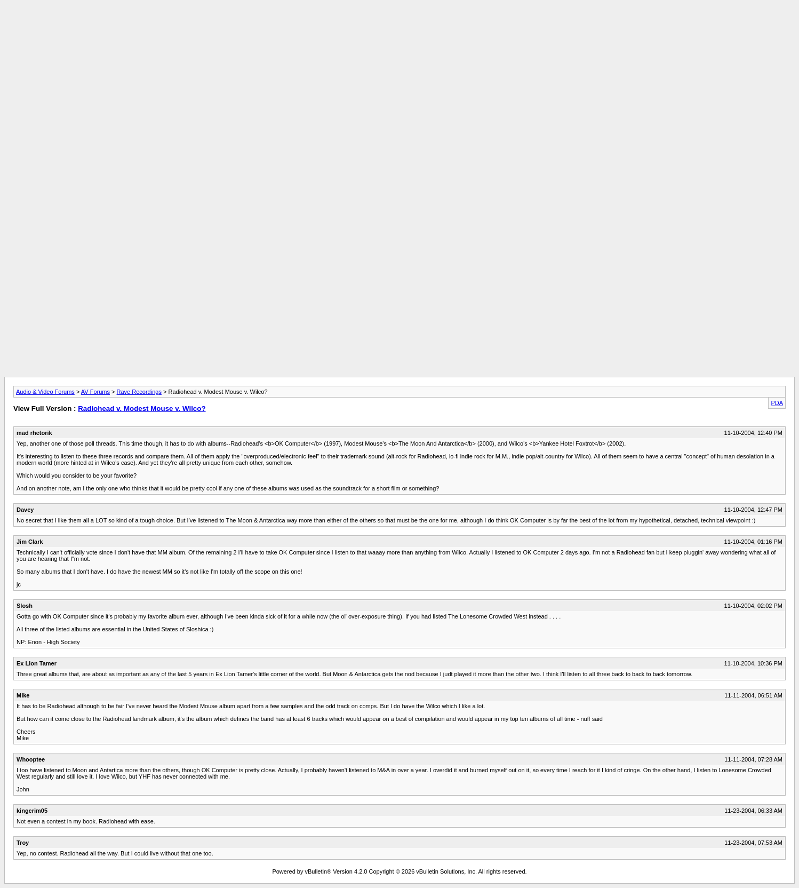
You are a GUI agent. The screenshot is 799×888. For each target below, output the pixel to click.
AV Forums (95, 391)
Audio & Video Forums (45, 391)
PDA (777, 403)
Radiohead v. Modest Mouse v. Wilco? (141, 409)
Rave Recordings (139, 391)
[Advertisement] (399, 28)
